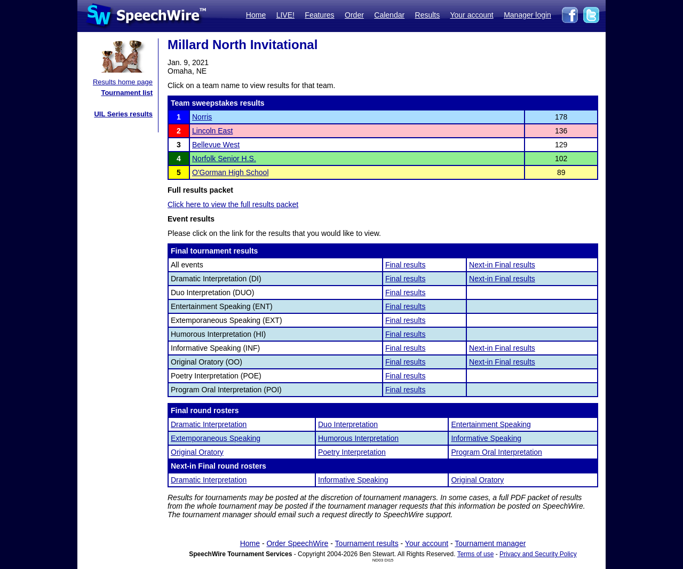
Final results (405, 264)
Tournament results (367, 543)
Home (256, 15)
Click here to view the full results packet (233, 204)
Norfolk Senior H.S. (224, 158)
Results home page (123, 82)
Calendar (389, 15)
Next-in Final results (502, 264)
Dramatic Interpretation (209, 424)
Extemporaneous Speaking (215, 438)
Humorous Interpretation (358, 438)
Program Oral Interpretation (496, 452)
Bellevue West (216, 144)
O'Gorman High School (230, 172)
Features (319, 15)
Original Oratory (197, 452)
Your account (471, 15)
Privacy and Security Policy (538, 554)
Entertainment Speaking (490, 424)
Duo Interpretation (348, 424)
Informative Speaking (486, 438)
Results (427, 15)
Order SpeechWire (297, 543)
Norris (202, 117)
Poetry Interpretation (352, 452)
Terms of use (475, 554)
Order (354, 15)
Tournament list (127, 93)
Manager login (527, 15)
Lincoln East (212, 131)
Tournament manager (490, 543)
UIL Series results (123, 114)
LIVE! (285, 15)
